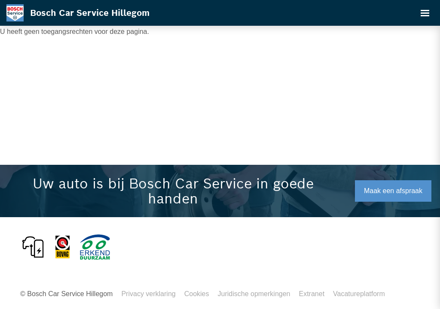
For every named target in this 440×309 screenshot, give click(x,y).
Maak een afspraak (393, 190)
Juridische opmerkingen (254, 293)
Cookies (196, 293)
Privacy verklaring (148, 293)
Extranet (311, 293)
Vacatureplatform (359, 293)
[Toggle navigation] (425, 12)
